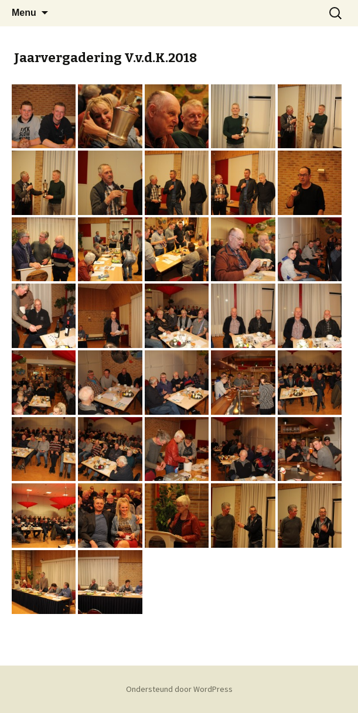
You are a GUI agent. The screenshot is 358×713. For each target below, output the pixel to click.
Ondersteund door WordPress (179, 689)
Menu (24, 13)
